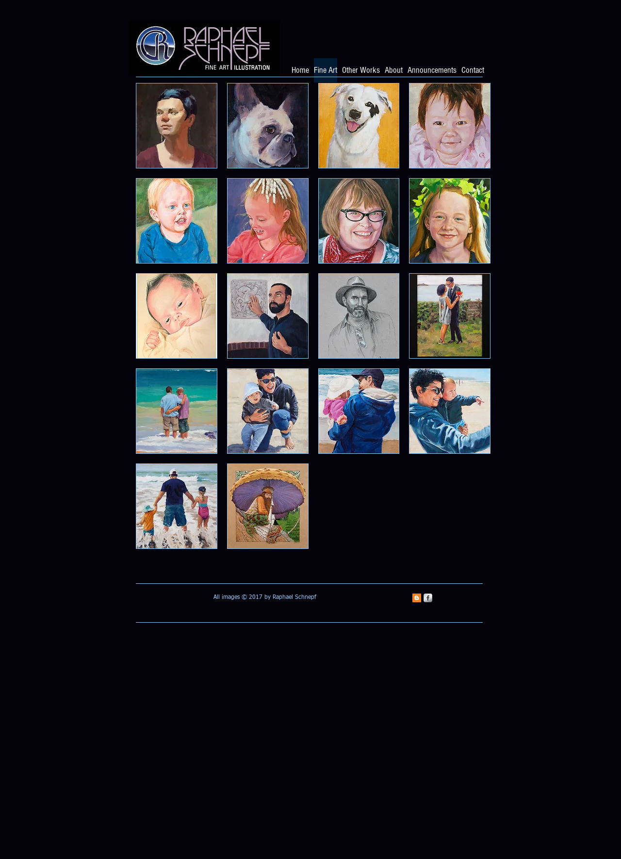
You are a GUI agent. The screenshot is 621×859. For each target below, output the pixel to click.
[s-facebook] (428, 598)
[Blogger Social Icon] (416, 598)
